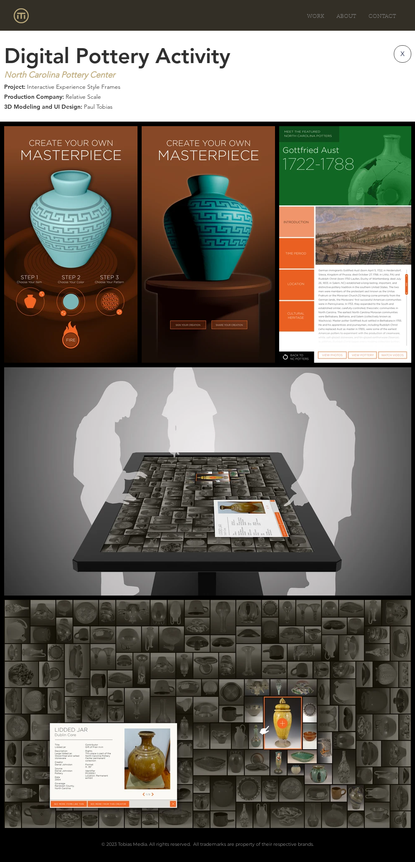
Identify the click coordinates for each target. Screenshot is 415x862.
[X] (402, 54)
